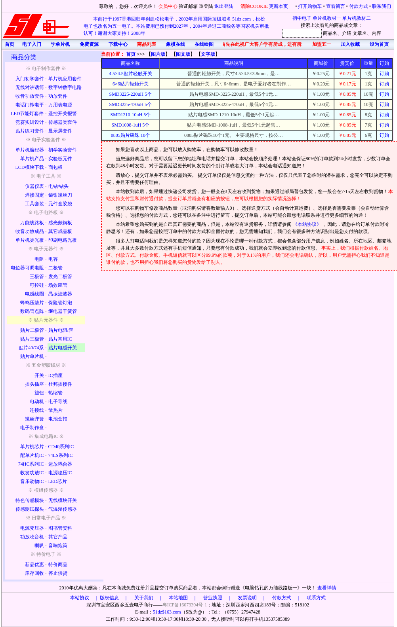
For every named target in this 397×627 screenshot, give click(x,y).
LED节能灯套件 (27, 113)
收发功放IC (32, 472)
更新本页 (279, 6)
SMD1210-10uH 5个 (131, 114)
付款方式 (358, 6)
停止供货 (57, 573)
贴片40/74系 (31, 347)
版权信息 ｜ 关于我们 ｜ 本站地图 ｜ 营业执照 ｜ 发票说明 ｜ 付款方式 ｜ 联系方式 (213, 597)
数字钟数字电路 (65, 87)
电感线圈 (34, 294)
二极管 (55, 268)
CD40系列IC (61, 446)
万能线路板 (32, 222)
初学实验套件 (62, 150)
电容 (53, 259)
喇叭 (39, 545)
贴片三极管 (32, 339)
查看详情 (326, 588)
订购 (384, 73)
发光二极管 (60, 276)
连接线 (37, 410)
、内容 (374, 33)
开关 (39, 375)
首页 (131, 54)
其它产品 (57, 537)
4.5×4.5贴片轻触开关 (130, 73)
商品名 (330, 33)
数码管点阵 (32, 311)
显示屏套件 (60, 131)
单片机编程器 (29, 150)
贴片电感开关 (62, 347)
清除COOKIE (254, 6)
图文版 (183, 54)
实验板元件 (60, 158)
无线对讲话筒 (29, 87)
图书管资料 (60, 528)
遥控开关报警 (62, 113)
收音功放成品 (29, 231)
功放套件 (57, 96)
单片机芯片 (32, 446)
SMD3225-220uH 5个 (130, 94)
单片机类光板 (29, 240)
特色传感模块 (29, 500)
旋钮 (39, 393)
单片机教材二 (356, 18)
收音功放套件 (29, 96)
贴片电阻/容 (60, 330)
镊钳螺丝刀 (60, 195)
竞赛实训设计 (29, 122)
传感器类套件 (62, 122)
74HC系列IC (31, 464)
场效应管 (57, 285)
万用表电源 (60, 105)
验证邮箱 (188, 6)
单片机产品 (32, 158)
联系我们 (381, 6)
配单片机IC (32, 455)
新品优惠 (34, 564)
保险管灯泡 (60, 302)
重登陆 (206, 6)
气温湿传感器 (62, 509)
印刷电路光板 (62, 240)
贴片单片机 (32, 356)
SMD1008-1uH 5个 (131, 125)
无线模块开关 (62, 500)
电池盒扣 (57, 419)
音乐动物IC (32, 481)
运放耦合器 (60, 464)
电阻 (39, 259)
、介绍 (344, 33)
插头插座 (34, 384)
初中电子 (301, 18)
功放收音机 (32, 537)
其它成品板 (60, 231)
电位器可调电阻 (27, 268)
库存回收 (34, 573)
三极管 (37, 276)
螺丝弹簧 (34, 419)
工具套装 (34, 203)
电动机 (37, 401)
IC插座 (55, 375)
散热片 (55, 410)
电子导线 (57, 401)
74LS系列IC (60, 455)
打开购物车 (310, 6)
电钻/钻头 (58, 186)
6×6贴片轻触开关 (131, 84)
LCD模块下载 (29, 167)
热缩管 (55, 393)
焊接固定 (34, 195)
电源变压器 (32, 528)
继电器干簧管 (62, 311)
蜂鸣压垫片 (32, 302)
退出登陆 (224, 6)
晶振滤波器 (60, 294)
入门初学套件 (29, 78)
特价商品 (57, 564)
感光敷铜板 (60, 222)
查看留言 (335, 6)
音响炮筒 (57, 545)
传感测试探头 (29, 509)
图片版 (158, 54)
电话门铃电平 (29, 105)
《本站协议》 (308, 224)
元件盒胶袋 (60, 203)
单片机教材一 (327, 18)
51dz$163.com (167, 612)
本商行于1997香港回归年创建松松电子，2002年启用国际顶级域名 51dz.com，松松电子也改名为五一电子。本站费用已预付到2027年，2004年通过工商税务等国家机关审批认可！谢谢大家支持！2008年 (176, 26)
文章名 (360, 33)
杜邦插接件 (60, 384)
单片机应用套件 (65, 78)
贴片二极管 (32, 330)
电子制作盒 (32, 427)
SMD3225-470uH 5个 (130, 104)
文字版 (208, 54)
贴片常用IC (60, 339)
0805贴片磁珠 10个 (130, 135)
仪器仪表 (34, 186)
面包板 (55, 167)
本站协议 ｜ (84, 597)
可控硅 (37, 285)
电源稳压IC (60, 472)
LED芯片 (57, 481)
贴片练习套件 (29, 131)
